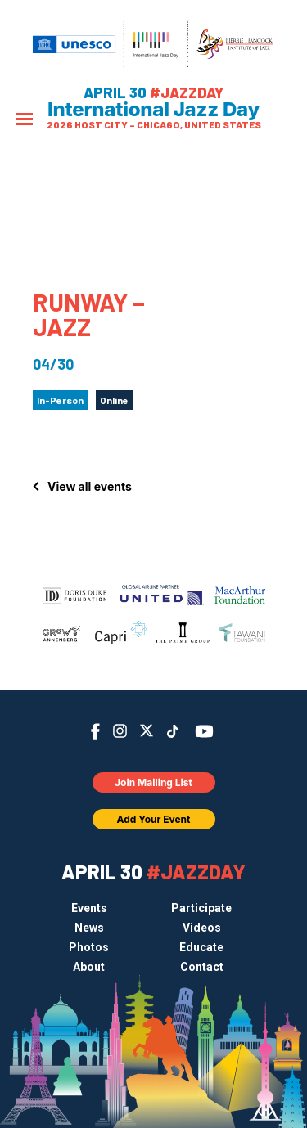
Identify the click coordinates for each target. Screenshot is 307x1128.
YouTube (203, 731)
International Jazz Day (153, 109)
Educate (201, 947)
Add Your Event (154, 819)
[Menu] (24, 121)
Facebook (95, 731)
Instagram (119, 731)
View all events (89, 486)
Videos (202, 927)
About (89, 966)
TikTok (172, 731)
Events (89, 908)
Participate (201, 908)
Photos (89, 947)
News (89, 927)
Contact (201, 966)
